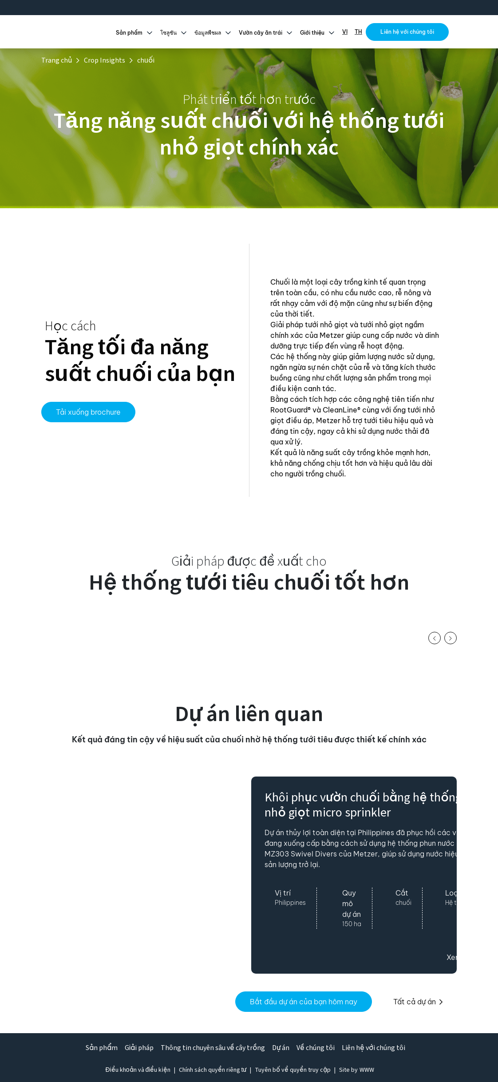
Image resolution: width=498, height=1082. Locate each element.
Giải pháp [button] (139, 1048)
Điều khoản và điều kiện (138, 1070)
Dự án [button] (280, 1048)
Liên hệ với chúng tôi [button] (407, 31)
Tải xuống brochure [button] (88, 412)
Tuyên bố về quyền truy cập (293, 1070)
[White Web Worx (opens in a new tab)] (367, 1070)
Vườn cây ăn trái (260, 33)
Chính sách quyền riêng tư (213, 1070)
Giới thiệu (312, 33)
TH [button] (358, 31)
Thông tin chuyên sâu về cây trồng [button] (213, 1048)
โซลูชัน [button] (168, 33)
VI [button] (345, 31)
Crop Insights (104, 60)
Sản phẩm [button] (129, 33)
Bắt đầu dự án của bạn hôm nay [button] (303, 1001)
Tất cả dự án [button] (418, 1001)
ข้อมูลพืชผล (207, 33)
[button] (434, 638)
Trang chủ (56, 60)
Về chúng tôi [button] (315, 1048)
